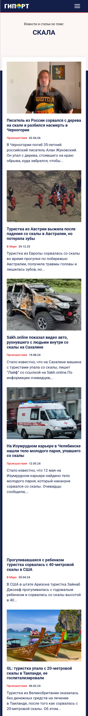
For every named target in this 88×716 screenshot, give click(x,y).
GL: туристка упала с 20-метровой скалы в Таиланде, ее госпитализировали (39, 673)
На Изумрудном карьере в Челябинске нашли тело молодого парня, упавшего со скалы (44, 451)
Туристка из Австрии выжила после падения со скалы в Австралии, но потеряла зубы (41, 234)
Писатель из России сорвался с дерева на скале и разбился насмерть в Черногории (44, 125)
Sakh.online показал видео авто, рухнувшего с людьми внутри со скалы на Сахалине (37, 342)
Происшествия (17, 138)
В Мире (12, 246)
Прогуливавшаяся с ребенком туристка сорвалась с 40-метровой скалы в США (40, 565)
